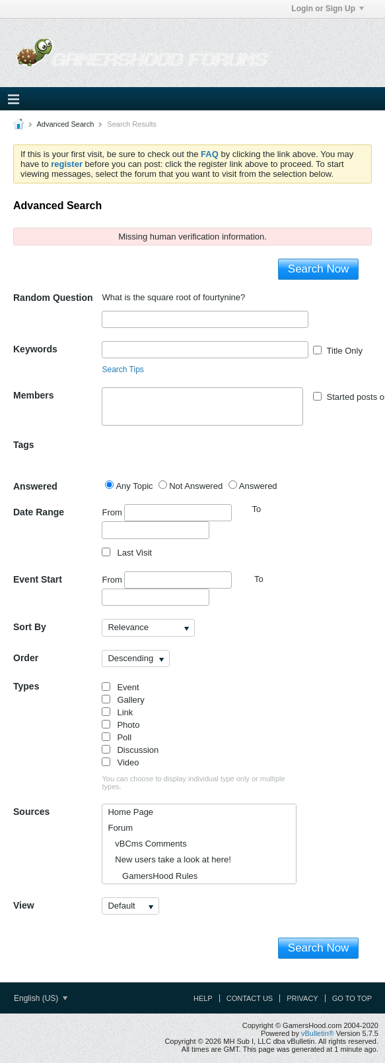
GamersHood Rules (152, 876)
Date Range (38, 512)
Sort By (29, 627)
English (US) (40, 998)
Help (203, 998)
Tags (23, 444)
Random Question (53, 297)
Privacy (302, 998)
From (167, 512)
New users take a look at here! (169, 859)
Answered (35, 486)
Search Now (318, 269)
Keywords (35, 349)
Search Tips (122, 369)
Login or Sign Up (327, 8)
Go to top (352, 998)
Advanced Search (65, 124)
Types (26, 686)
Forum (120, 828)
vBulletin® (317, 1033)
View (23, 905)
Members (33, 395)
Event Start (37, 579)
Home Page (130, 812)
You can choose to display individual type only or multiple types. (193, 782)
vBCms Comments (147, 844)
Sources (31, 811)
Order (25, 658)
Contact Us (250, 998)
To (258, 579)
